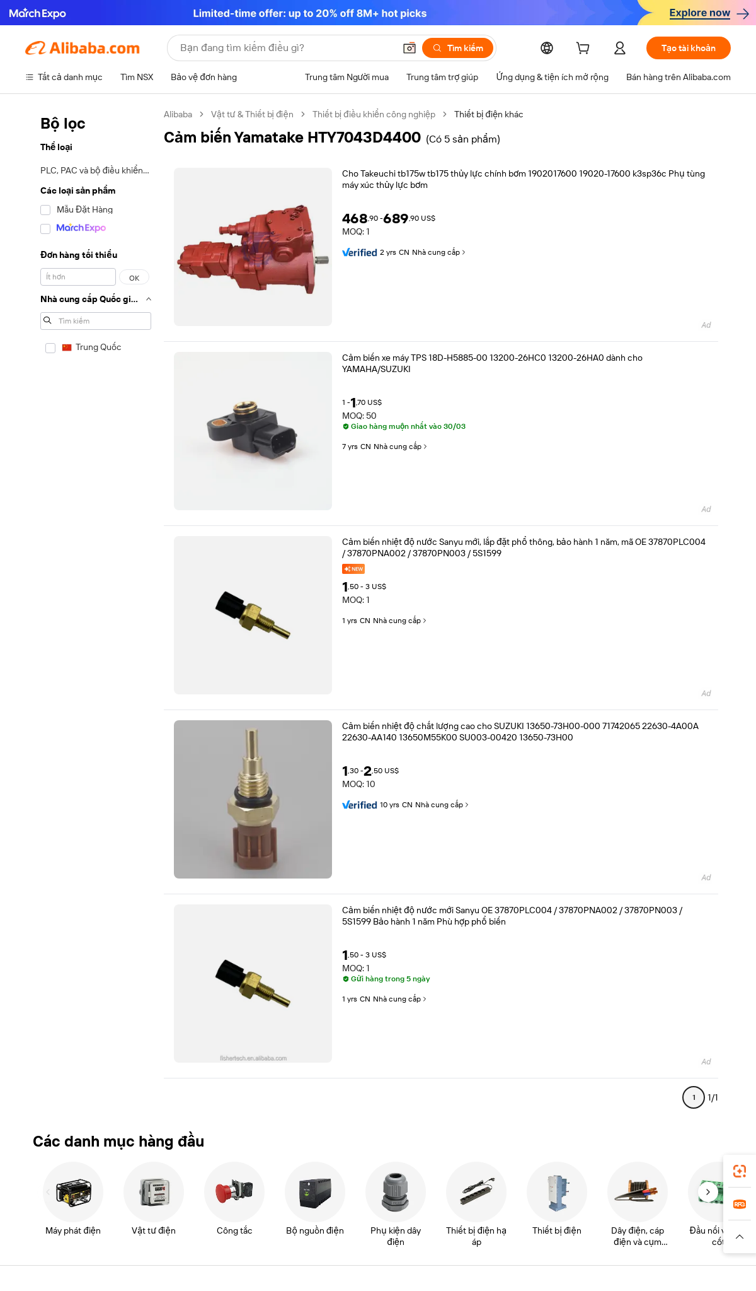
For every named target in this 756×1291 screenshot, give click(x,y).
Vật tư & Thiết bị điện (252, 114)
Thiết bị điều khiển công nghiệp (373, 114)
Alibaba (178, 114)
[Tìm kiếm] (457, 48)
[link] (739, 1171)
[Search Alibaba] (286, 48)
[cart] (585, 50)
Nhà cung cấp (439, 252)
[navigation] (96, 611)
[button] (409, 47)
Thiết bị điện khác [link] (489, 114)
